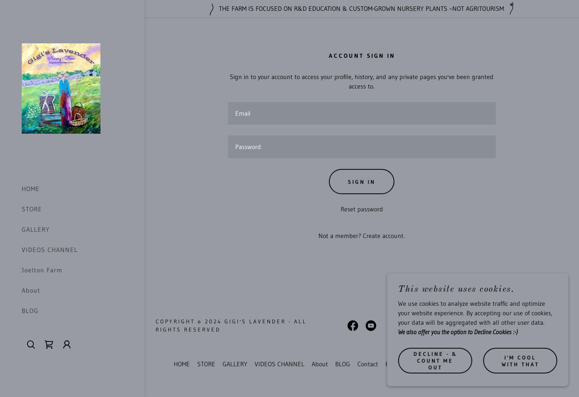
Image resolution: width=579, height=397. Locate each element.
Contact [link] (367, 364)
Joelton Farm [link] (42, 270)
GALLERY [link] (36, 229)
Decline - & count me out (435, 360)
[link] (61, 88)
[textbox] (362, 113)
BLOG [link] (30, 311)
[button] (67, 345)
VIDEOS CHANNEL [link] (50, 250)
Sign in (361, 181)
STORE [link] (32, 209)
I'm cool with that (520, 361)
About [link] (31, 290)
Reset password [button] (362, 209)
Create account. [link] (384, 236)
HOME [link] (31, 189)
